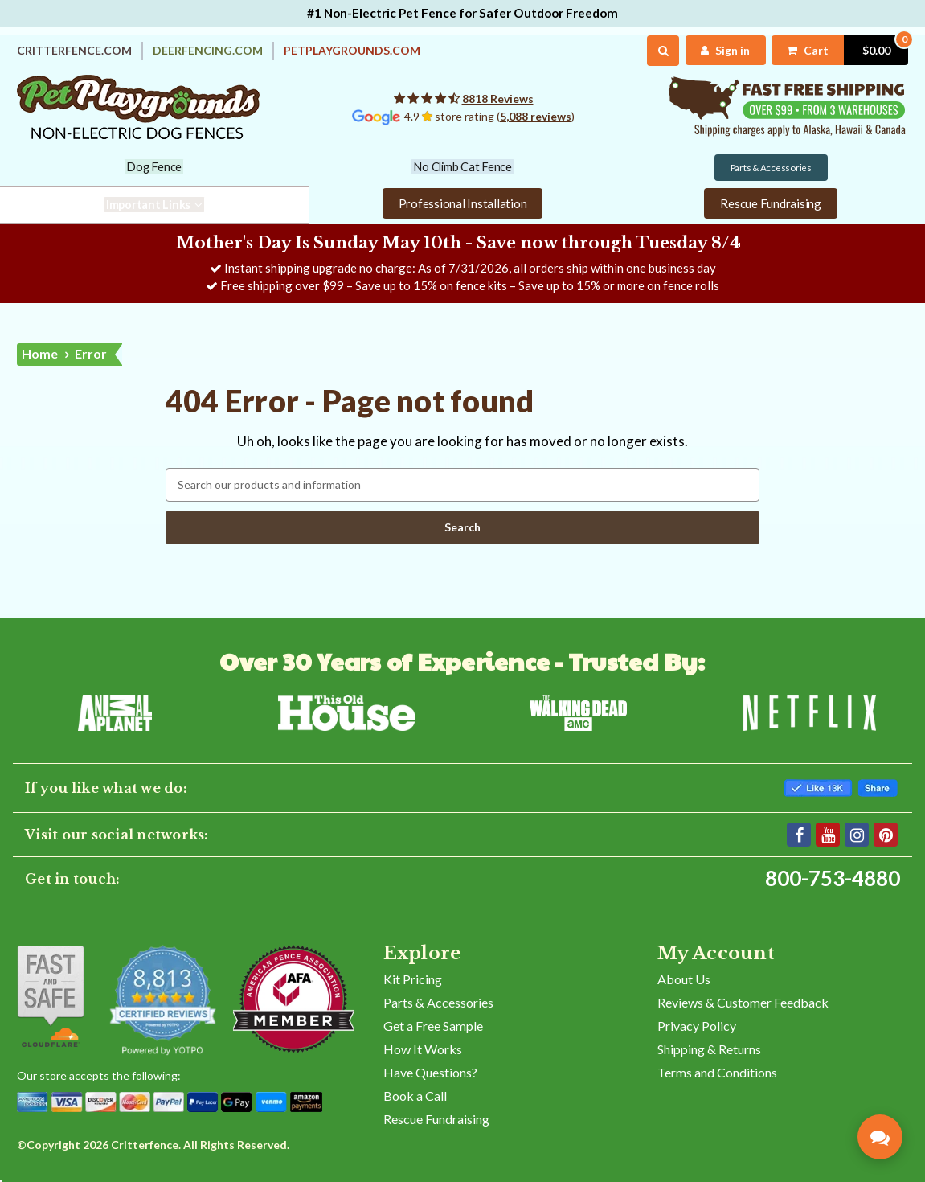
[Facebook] (799, 834)
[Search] (663, 51)
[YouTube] (828, 834)
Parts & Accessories (438, 1001)
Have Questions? (430, 1071)
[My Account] (725, 50)
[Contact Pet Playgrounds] (879, 1136)
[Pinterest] (886, 834)
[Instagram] (857, 834)
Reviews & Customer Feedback (743, 1001)
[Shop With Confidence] (50, 996)
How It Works (422, 1048)
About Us (683, 978)
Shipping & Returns (709, 1048)
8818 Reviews (498, 98)
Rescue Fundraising (436, 1118)
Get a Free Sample (433, 1024)
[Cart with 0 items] (840, 50)
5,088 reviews (535, 116)
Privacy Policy (696, 1024)
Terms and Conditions (717, 1071)
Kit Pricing (412, 978)
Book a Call (415, 1094)
